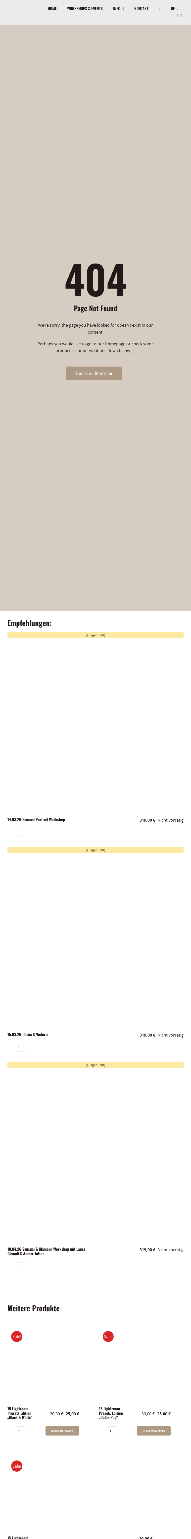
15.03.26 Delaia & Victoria (27, 1034)
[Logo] (14, 7)
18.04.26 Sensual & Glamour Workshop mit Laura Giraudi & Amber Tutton (46, 1251)
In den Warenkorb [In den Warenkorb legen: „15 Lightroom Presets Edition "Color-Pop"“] (154, 1430)
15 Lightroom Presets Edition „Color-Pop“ (111, 1413)
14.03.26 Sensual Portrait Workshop (36, 819)
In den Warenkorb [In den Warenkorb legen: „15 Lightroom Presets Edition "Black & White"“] (62, 1430)
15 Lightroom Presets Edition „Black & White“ (19, 1413)
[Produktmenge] (20, 832)
